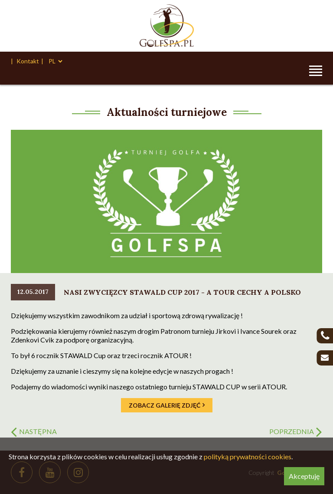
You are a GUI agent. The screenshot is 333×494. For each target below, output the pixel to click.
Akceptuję (304, 476)
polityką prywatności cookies (247, 456)
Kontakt (27, 61)
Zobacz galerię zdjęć (164, 405)
